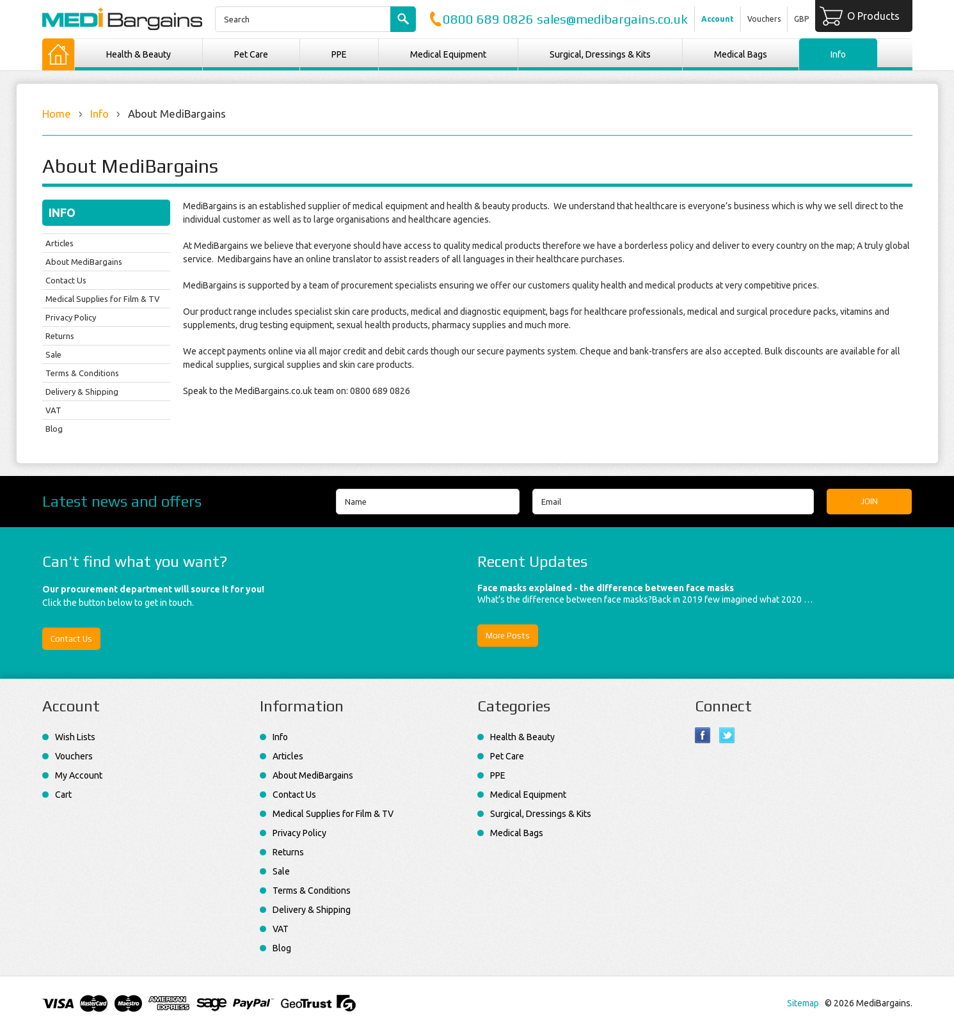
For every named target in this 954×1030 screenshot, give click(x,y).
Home (56, 113)
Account (717, 19)
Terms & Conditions (82, 372)
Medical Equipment (448, 54)
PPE (339, 54)
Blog (54, 428)
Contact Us (65, 280)
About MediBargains (83, 261)
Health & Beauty (138, 54)
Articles (59, 243)
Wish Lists (75, 737)
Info (99, 113)
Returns (59, 335)
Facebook (703, 735)
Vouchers (764, 19)
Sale (53, 354)
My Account (78, 775)
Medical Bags (740, 54)
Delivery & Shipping (81, 391)
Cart (63, 794)
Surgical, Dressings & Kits (600, 54)
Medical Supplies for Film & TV (102, 298)
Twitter (727, 735)
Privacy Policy (70, 317)
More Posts (508, 635)
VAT (53, 410)
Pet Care (251, 54)
